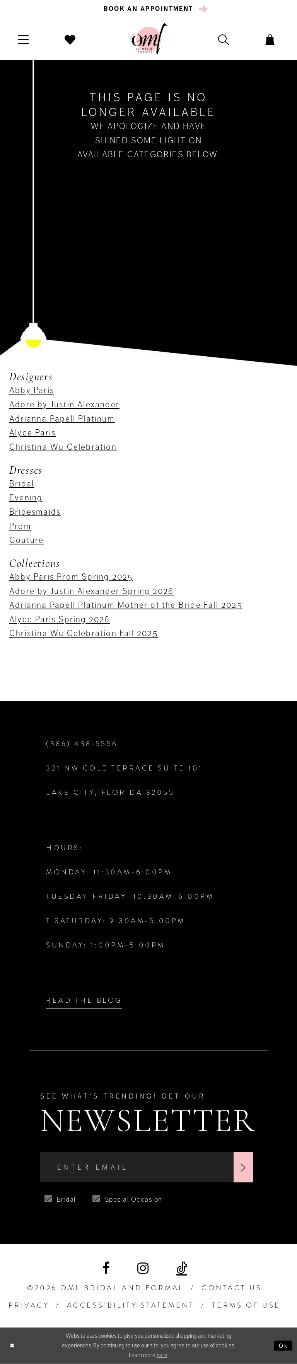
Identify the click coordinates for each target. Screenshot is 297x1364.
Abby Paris (31, 390)
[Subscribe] (243, 1167)
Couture (26, 540)
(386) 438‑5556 (82, 744)
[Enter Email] (146, 1167)
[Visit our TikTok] (181, 1268)
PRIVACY (29, 1305)
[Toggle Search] (223, 39)
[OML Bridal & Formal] (148, 38)
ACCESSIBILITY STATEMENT (131, 1305)
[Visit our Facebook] (106, 1268)
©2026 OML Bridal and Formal (105, 1288)
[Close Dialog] (12, 1345)
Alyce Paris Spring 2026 (59, 619)
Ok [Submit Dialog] (283, 1345)
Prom (20, 526)
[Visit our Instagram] (143, 1268)
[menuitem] (148, 9)
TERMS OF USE (246, 1305)
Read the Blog (84, 1000)
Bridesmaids (35, 512)
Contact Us (231, 1288)
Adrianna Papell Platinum (62, 418)
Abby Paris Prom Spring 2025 (71, 576)
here (162, 1355)
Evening (25, 497)
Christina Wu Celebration (63, 447)
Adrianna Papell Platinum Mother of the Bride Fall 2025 (125, 605)
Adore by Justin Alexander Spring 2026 (91, 591)
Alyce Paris (32, 432)
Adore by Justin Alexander (64, 404)
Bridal (21, 483)
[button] (23, 39)
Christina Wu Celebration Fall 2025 (83, 633)
